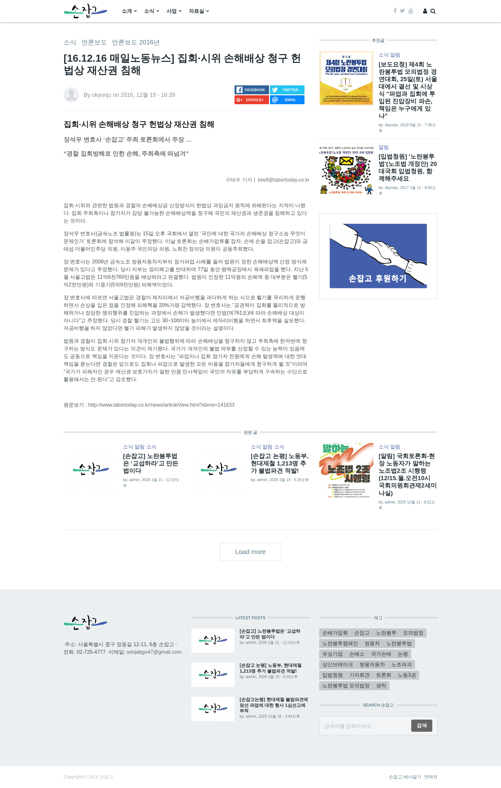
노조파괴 (401, 664)
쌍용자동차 (372, 664)
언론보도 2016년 (136, 42)
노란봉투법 (399, 643)
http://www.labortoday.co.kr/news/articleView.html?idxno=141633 (161, 405)
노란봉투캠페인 (340, 643)
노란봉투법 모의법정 (346, 685)
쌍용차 (372, 643)
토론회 (383, 675)
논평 (403, 654)
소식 (149, 11)
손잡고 (362, 633)
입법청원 (332, 675)
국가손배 (381, 654)
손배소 (357, 654)
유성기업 (332, 654)
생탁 (381, 685)
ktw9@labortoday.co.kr (284, 180)
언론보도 (94, 42)
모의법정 (413, 633)
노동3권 (407, 675)
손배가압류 (335, 633)
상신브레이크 (337, 664)
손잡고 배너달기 (405, 776)
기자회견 (359, 675)
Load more (250, 551)
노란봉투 (386, 633)
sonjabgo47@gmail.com (154, 652)
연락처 (430, 776)
